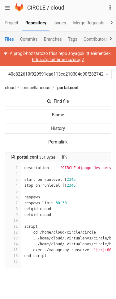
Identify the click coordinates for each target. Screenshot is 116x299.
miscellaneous (36, 87)
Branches (53, 39)
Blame (58, 114)
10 (13, 220)
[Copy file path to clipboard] (64, 157)
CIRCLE (36, 7)
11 (13, 226)
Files (9, 39)
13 (13, 238)
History (58, 128)
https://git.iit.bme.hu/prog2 (58, 59)
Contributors (96, 39)
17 (13, 262)
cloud (57, 7)
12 (13, 232)
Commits (29, 39)
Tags (72, 39)
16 (13, 256)
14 (13, 244)
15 (13, 250)
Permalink (57, 141)
